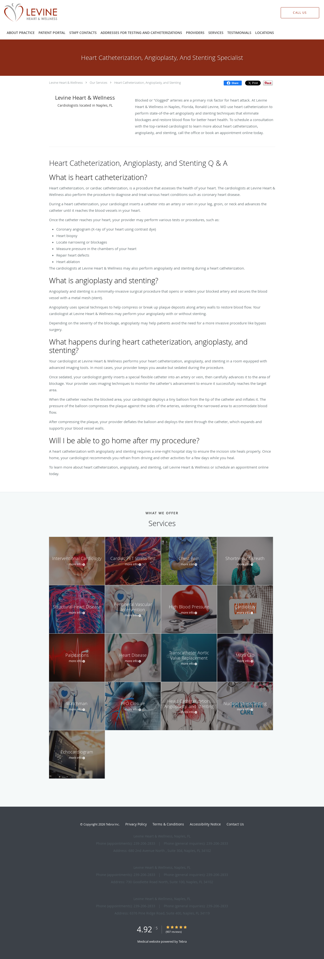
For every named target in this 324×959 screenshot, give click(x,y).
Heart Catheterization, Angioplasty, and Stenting (147, 82)
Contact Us (235, 824)
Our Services (98, 82)
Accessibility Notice (205, 824)
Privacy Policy (136, 824)
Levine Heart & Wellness (66, 82)
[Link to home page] (23, 12)
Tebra (183, 941)
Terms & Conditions (168, 824)
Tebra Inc (112, 824)
